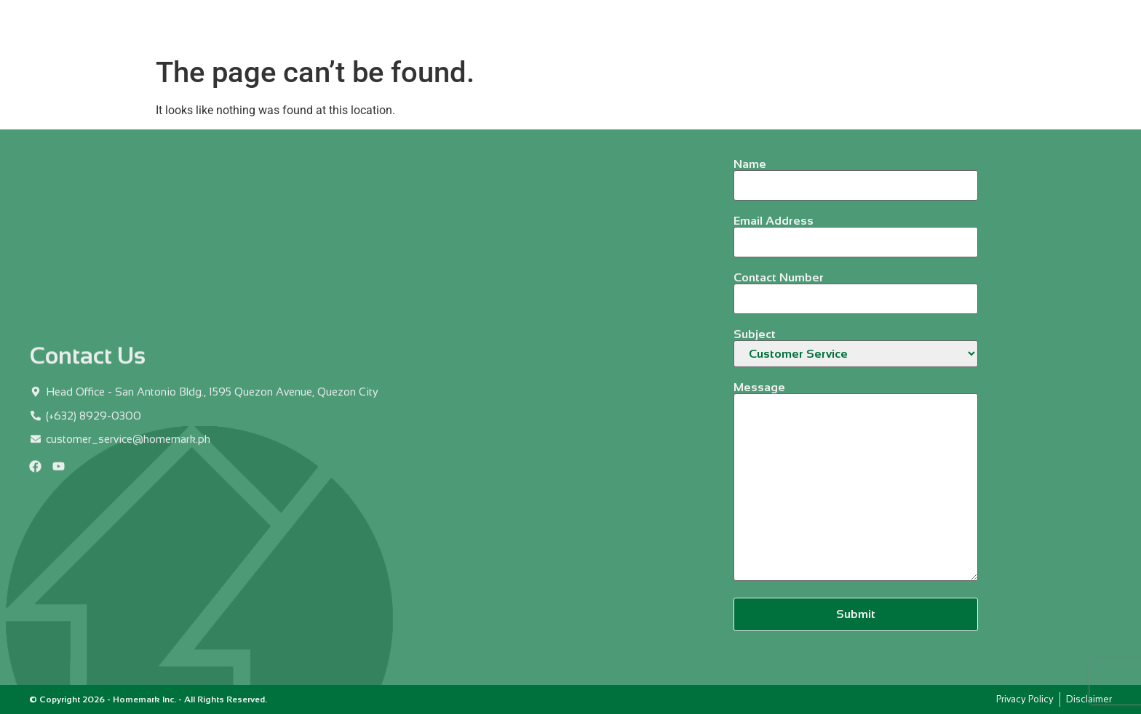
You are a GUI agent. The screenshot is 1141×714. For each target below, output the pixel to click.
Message (856, 482)
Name (856, 175)
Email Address (856, 231)
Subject (856, 348)
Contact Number (856, 288)
